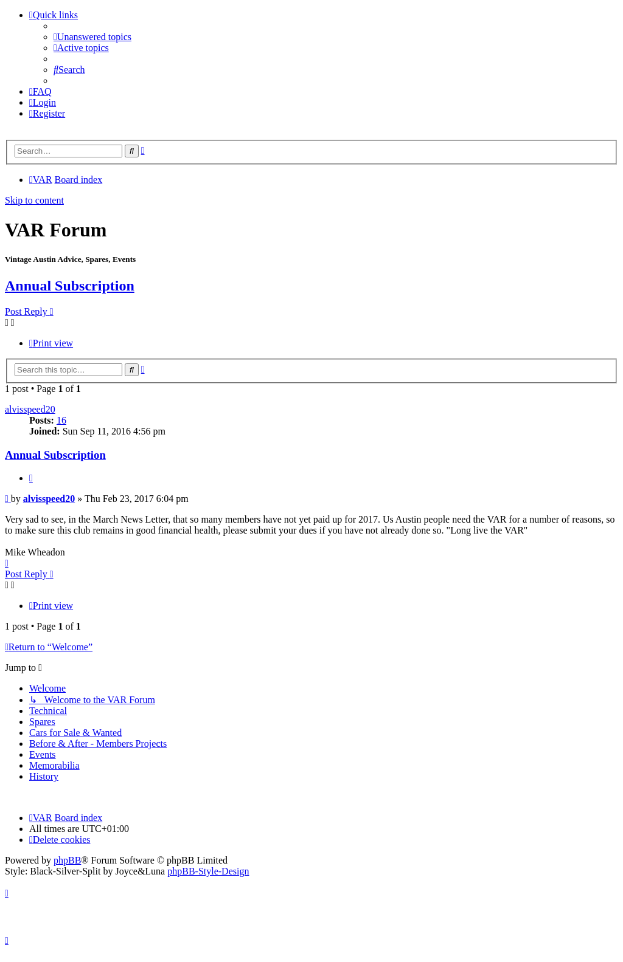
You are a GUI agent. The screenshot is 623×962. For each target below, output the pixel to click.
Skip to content (34, 200)
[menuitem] (92, 37)
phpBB (67, 860)
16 (61, 420)
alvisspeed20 (30, 409)
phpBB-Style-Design (208, 871)
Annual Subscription (69, 286)
